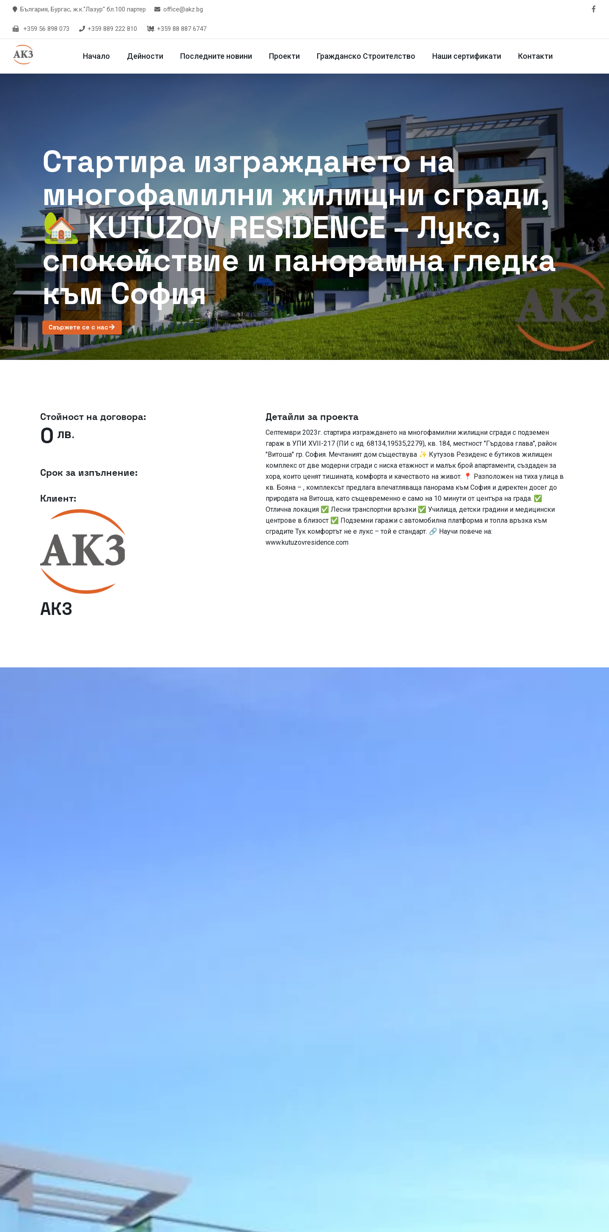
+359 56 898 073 (46, 29)
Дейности (147, 56)
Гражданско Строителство (368, 56)
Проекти (286, 56)
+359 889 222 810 (107, 29)
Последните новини (218, 56)
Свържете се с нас (82, 327)
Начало (98, 56)
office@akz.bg (183, 9)
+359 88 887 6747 (176, 29)
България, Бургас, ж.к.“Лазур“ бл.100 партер (83, 9)
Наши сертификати (468, 56)
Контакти (537, 56)
